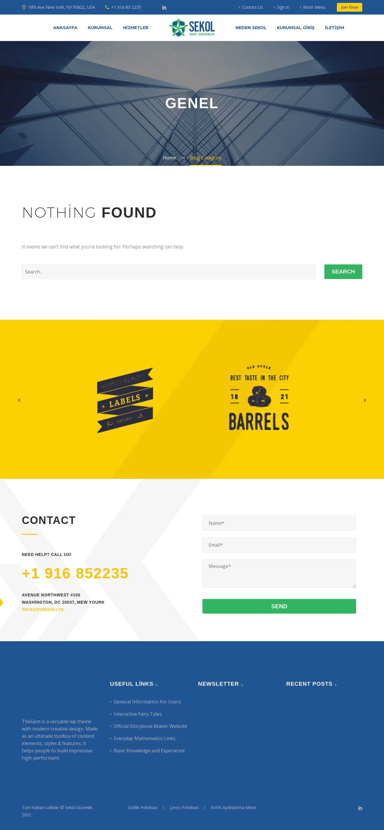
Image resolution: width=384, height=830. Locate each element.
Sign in (283, 7)
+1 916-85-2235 (126, 7)
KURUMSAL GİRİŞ (295, 27)
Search (343, 272)
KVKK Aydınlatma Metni (233, 807)
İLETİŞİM (334, 27)
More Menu (314, 7)
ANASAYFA (65, 27)
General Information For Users (147, 702)
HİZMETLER (135, 27)
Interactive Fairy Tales (138, 714)
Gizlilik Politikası (142, 807)
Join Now (349, 7)
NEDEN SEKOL (251, 27)
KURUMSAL (100, 27)
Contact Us (252, 7)
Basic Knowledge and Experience (149, 750)
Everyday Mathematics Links (144, 738)
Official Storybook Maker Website (150, 726)
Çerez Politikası (184, 807)
